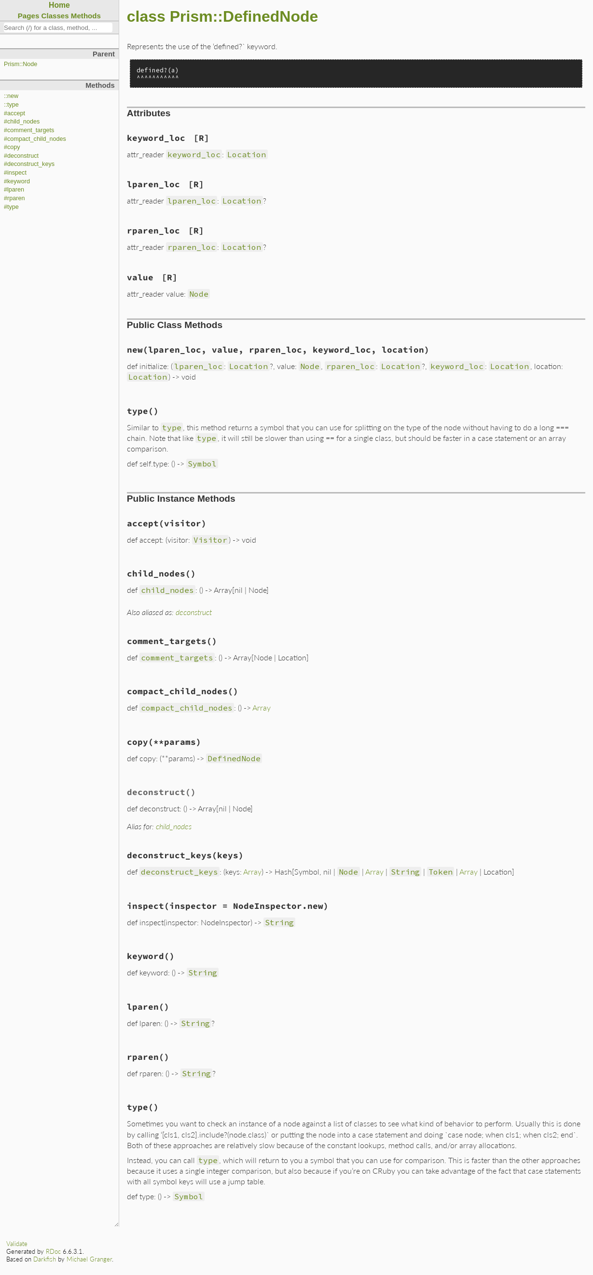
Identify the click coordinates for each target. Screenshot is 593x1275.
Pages (29, 16)
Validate (17, 1244)
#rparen (14, 198)
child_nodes (174, 826)
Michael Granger (89, 1259)
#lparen (14, 189)
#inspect (15, 172)
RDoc (53, 1251)
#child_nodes (22, 121)
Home (59, 5)
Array (261, 707)
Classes (55, 16)
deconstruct (194, 612)
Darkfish (44, 1259)
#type (11, 207)
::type (11, 104)
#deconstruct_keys (29, 164)
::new (11, 96)
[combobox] (58, 27)
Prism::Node (20, 64)
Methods (86, 16)
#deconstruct (21, 155)
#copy (12, 147)
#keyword (17, 181)
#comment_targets (29, 130)
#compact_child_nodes (35, 139)
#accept (14, 113)
